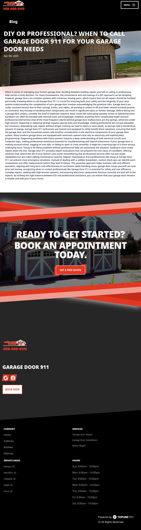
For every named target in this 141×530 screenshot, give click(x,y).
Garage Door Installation (84, 440)
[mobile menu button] (129, 5)
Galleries (9, 441)
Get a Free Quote (70, 270)
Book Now (12, 389)
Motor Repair (79, 445)
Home (7, 435)
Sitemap (8, 453)
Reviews (8, 447)
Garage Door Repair (82, 434)
